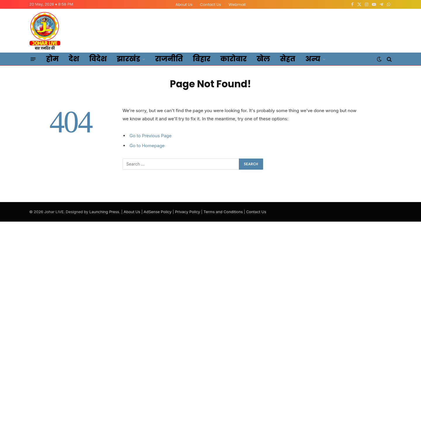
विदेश (98, 59)
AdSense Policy (157, 211)
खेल (263, 59)
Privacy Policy (187, 211)
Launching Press (104, 211)
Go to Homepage (147, 145)
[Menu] (33, 59)
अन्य (312, 59)
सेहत (287, 59)
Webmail (237, 4)
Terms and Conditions (223, 211)
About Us (183, 4)
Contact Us (210, 4)
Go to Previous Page (151, 135)
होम (52, 59)
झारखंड (128, 59)
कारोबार (233, 59)
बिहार (201, 59)
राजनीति (169, 59)
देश (74, 59)
